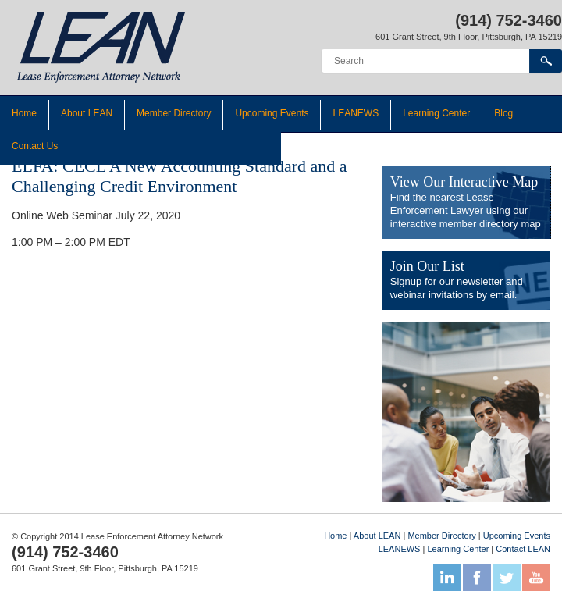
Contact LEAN (523, 549)
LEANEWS (356, 113)
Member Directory (174, 113)
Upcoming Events (271, 113)
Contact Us (35, 146)
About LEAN (86, 113)
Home (24, 113)
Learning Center (436, 113)
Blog (503, 113)
